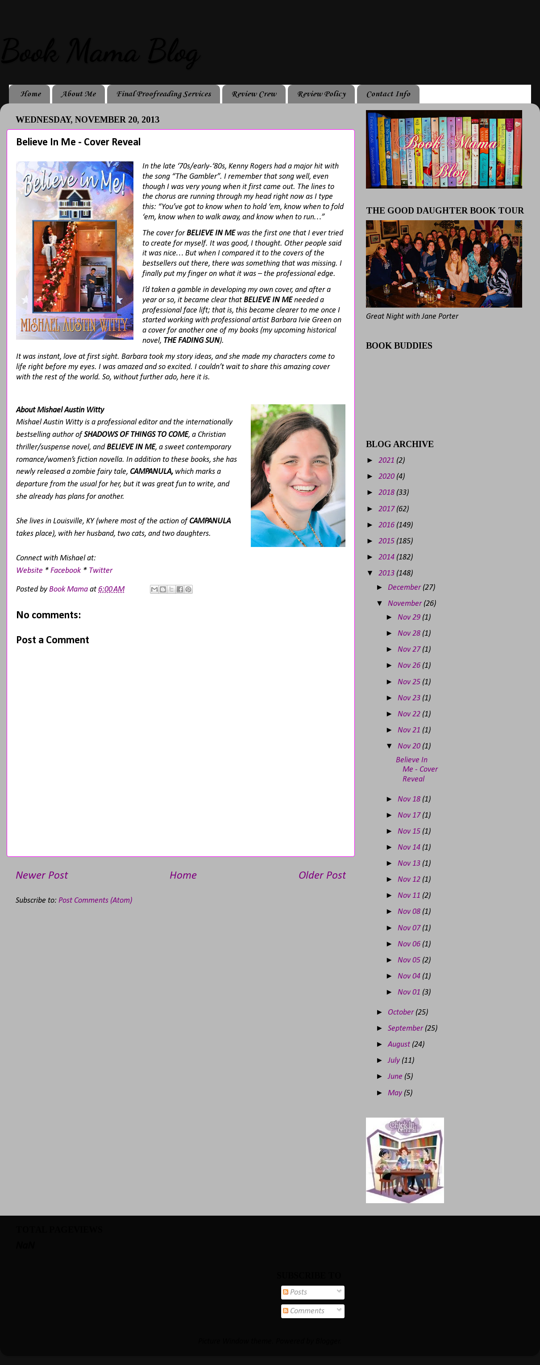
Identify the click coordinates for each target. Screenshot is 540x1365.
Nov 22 (410, 714)
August (400, 1044)
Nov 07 (410, 928)
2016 (387, 525)
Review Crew (253, 94)
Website (29, 571)
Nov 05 (410, 960)
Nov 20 (410, 746)
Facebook (65, 571)
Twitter (100, 571)
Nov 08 (410, 912)
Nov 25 (410, 682)
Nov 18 (410, 799)
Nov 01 (410, 992)
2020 (387, 477)
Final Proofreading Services (163, 94)
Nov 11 (410, 896)
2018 (387, 493)
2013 (387, 573)
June (396, 1077)
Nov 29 (410, 617)
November (406, 604)
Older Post (322, 875)
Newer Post (42, 875)
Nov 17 (410, 815)
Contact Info (388, 94)
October (401, 1012)
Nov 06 (410, 944)
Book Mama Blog (99, 51)
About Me (78, 94)
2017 (387, 509)
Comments (303, 1311)
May (396, 1093)
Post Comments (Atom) (95, 900)
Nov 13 (410, 863)
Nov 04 (410, 976)
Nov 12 (410, 880)
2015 (387, 541)
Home (30, 94)
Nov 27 (410, 649)
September (406, 1028)
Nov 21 (410, 730)
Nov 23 (410, 698)
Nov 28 (410, 633)
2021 (387, 460)
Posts (295, 1292)
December (405, 588)
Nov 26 (410, 666)
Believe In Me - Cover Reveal (417, 770)
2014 (387, 557)
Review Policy (321, 94)
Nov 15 (410, 831)
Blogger (328, 1341)
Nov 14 (410, 847)
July (395, 1061)
